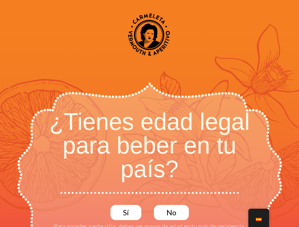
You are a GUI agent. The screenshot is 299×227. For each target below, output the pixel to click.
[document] (149, 113)
